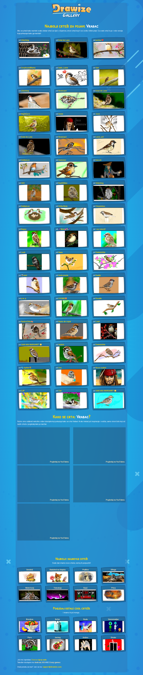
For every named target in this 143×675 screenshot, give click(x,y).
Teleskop (58, 588)
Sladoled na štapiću (57, 570)
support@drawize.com (52, 667)
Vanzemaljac (113, 619)
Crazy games (54, 662)
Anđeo (85, 637)
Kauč (85, 588)
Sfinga (113, 570)
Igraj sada (42, 660)
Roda (85, 619)
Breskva (29, 619)
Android (38, 662)
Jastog (58, 637)
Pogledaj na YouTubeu (59, 462)
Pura (30, 637)
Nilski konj (29, 588)
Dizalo (113, 637)
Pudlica (85, 570)
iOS (43, 662)
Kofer (57, 619)
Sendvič (29, 570)
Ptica (113, 588)
